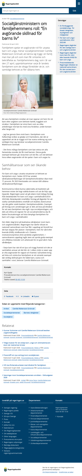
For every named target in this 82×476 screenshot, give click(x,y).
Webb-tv (37, 348)
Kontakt (7, 422)
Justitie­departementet (39, 421)
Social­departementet (39, 437)
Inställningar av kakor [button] (66, 472)
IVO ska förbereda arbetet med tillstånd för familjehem (25, 365)
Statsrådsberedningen (39, 408)
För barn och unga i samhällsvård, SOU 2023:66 (67, 40)
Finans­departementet (39, 416)
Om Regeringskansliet (12, 431)
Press (6, 419)
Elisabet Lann (14, 382)
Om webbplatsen (10, 433)
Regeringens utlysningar (13, 442)
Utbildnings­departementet (41, 440)
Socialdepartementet (17, 19)
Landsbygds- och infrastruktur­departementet (41, 433)
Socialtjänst (8, 317)
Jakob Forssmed (23, 350)
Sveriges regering (10, 408)
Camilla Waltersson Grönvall (23, 309)
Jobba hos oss (9, 425)
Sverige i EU (8, 413)
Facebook (9, 296)
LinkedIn (26, 296)
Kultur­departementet (39, 429)
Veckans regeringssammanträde (13, 452)
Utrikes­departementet (39, 443)
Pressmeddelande (27, 335)
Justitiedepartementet (30, 337)
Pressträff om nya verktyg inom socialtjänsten (21, 355)
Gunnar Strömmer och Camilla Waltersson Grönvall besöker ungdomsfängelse (27, 331)
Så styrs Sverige (10, 416)
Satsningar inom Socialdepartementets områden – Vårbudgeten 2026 (28, 376)
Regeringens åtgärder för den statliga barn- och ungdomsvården (68, 47)
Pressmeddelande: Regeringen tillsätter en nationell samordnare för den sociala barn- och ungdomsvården (69, 67)
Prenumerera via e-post (13, 439)
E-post (36, 296)
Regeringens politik (11, 411)
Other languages (10, 436)
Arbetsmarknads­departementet (37, 412)
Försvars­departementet (40, 419)
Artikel (6, 309)
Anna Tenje (33, 380)
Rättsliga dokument (11, 445)
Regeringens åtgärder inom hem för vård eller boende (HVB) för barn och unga (68, 56)
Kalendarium (9, 428)
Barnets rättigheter (31, 313)
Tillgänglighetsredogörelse (14, 448)
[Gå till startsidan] (10, 3)
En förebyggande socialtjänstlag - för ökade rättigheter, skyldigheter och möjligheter (67, 30)
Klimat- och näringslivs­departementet (39, 425)
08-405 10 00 (20, 279)
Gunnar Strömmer (16, 337)
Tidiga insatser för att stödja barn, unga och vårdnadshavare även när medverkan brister (27, 344)
